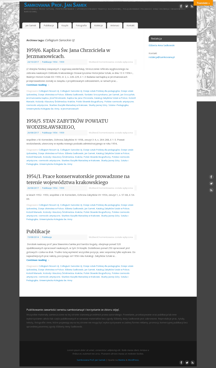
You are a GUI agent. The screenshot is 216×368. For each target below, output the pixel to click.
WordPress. (133, 360)
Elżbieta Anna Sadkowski (161, 45)
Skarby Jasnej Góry (98, 105)
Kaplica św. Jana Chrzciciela (80, 98)
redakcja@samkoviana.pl (162, 57)
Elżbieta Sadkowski (74, 94)
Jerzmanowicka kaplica (37, 98)
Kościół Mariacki (34, 156)
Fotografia (81, 25)
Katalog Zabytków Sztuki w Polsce (111, 98)
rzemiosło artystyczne (37, 105)
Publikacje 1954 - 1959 (53, 61)
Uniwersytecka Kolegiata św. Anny (42, 108)
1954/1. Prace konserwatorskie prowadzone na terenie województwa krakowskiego (78, 179)
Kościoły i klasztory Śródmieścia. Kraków (55, 101)
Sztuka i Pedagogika (118, 105)
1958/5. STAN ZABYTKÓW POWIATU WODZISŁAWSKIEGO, (67, 124)
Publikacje (49, 25)
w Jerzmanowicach (70, 108)
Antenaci (114, 25)
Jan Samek (31, 25)
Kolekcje (98, 25)
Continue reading (38, 84)
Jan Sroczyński (128, 94)
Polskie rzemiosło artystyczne (119, 101)
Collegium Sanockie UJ (71, 91)
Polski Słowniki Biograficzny (89, 101)
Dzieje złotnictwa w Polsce (51, 94)
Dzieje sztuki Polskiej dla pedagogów (101, 91)
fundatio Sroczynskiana (96, 94)
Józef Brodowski (58, 98)
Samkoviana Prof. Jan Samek (55, 5)
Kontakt (131, 25)
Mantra (121, 360)
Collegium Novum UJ (49, 91)
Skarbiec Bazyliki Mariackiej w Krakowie (68, 105)
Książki (64, 25)
